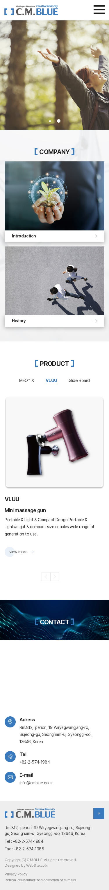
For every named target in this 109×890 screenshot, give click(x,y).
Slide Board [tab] (79, 380)
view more (18, 551)
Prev (5, 75)
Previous (46, 576)
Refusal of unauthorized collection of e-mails (40, 880)
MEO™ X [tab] (26, 380)
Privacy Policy (16, 874)
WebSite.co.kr (37, 865)
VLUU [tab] (51, 380)
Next (103, 75)
